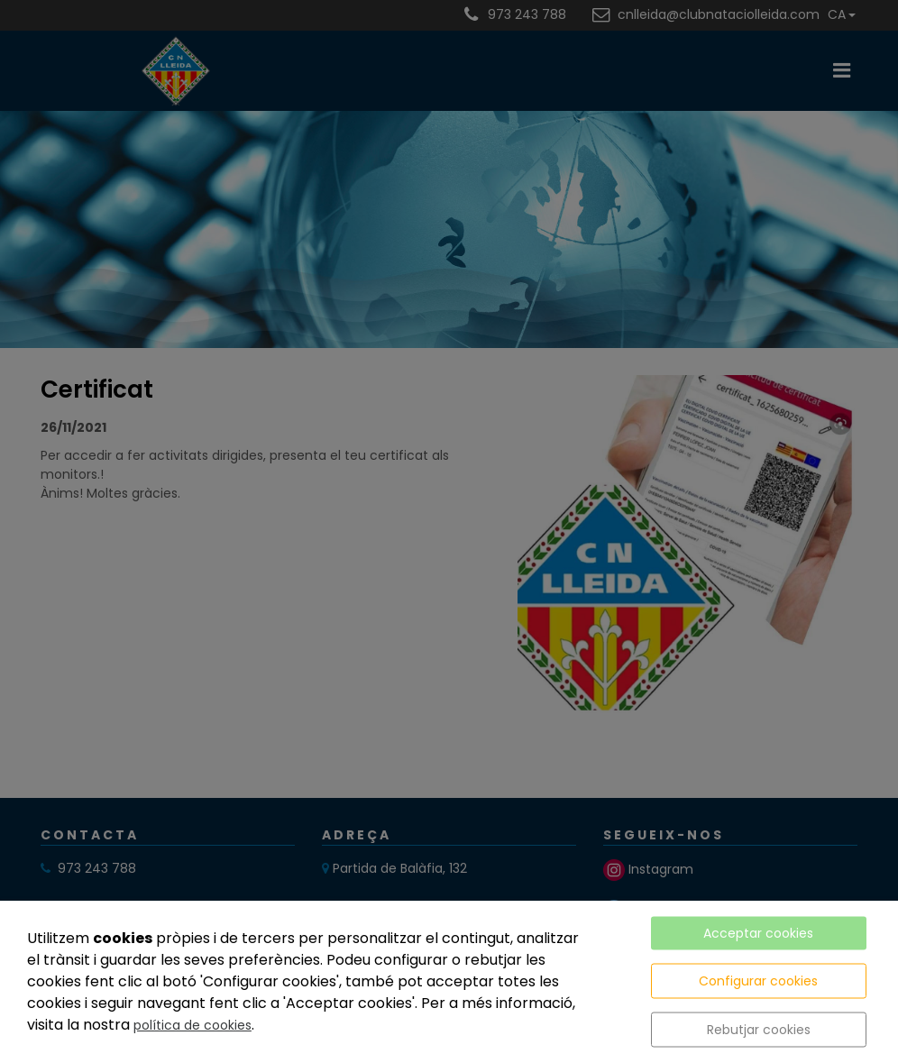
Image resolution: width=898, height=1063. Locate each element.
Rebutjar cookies (759, 1030)
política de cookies (192, 1025)
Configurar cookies (758, 981)
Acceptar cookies (758, 933)
